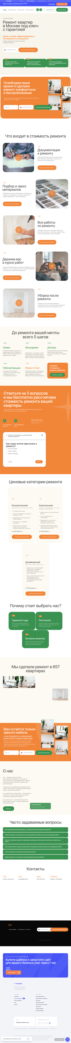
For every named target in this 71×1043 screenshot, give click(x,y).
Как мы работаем (12, 929)
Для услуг (38, 1000)
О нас (23, 9)
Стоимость (19, 9)
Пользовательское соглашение (36, 1028)
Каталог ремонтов (30, 9)
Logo (5, 10)
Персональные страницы (41, 1004)
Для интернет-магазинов (41, 998)
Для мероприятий (40, 1002)
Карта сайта (52, 1028)
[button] (62, 10)
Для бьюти (38, 1006)
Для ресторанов (39, 1008)
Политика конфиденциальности (21, 1028)
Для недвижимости (40, 996)
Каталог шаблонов (18, 998)
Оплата (15, 1004)
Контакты (28, 929)
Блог (15, 1002)
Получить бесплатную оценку (28, 49)
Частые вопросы (18, 1000)
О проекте (16, 996)
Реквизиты (46, 1028)
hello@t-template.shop (22, 1022)
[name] (11, 107)
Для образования (40, 1010)
